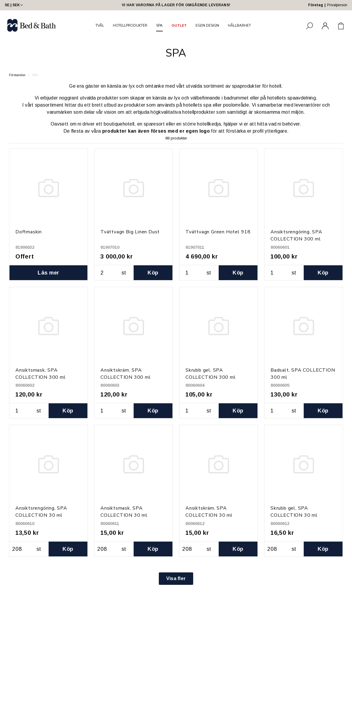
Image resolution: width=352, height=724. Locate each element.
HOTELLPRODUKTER (130, 25)
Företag (315, 5)
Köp (153, 273)
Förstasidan (17, 75)
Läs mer (48, 273)
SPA (159, 25)
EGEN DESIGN (207, 25)
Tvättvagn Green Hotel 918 (218, 232)
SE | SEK (14, 5)
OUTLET (179, 25)
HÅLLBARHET (239, 25)
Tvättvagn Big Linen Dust (130, 232)
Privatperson (337, 5)
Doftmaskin (28, 232)
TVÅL (99, 25)
